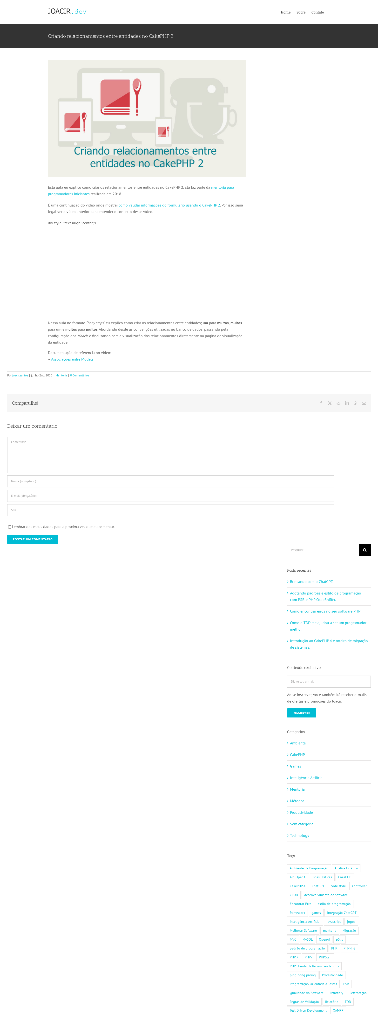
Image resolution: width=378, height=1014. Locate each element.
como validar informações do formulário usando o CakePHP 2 (169, 205)
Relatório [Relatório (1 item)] (331, 1001)
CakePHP (297, 754)
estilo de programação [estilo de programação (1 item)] (334, 903)
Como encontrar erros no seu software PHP (325, 611)
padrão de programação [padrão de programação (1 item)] (307, 948)
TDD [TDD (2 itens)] (348, 1001)
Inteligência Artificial (307, 777)
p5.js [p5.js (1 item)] (339, 939)
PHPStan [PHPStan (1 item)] (325, 957)
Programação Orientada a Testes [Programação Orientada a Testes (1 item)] (313, 984)
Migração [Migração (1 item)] (349, 930)
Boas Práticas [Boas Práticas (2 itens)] (322, 877)
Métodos (297, 800)
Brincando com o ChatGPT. (311, 581)
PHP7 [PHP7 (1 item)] (309, 957)
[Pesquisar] (365, 550)
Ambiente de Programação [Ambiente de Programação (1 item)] (309, 868)
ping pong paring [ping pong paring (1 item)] (303, 975)
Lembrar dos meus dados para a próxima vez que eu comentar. (63, 526)
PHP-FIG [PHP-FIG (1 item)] (350, 948)
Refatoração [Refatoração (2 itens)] (358, 992)
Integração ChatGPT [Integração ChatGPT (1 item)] (342, 912)
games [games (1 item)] (316, 912)
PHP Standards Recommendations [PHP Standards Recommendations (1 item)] (314, 966)
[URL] (170, 510)
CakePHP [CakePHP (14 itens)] (344, 877)
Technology (299, 835)
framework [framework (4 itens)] (297, 912)
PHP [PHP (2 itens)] (334, 948)
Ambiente (298, 743)
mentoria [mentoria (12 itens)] (329, 930)
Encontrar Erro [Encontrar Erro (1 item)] (300, 903)
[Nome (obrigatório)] (170, 481)
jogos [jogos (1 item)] (351, 921)
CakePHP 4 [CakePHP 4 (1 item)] (297, 886)
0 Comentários (79, 375)
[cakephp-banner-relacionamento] (147, 118)
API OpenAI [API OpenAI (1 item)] (298, 877)
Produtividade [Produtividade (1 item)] (332, 975)
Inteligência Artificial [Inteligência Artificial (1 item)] (305, 921)
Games (295, 766)
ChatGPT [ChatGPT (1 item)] (318, 886)
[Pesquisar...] (323, 550)
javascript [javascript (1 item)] (334, 921)
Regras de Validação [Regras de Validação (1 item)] (304, 1001)
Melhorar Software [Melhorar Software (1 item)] (303, 930)
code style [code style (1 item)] (338, 886)
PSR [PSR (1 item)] (346, 984)
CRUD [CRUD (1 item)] (294, 894)
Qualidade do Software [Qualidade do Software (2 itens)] (307, 992)
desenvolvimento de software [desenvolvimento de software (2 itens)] (326, 894)
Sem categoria (301, 823)
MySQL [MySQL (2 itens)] (308, 939)
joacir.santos (20, 375)
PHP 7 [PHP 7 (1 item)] (294, 957)
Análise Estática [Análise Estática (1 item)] (346, 868)
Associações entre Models (72, 359)
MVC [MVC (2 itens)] (293, 939)
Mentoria (61, 375)
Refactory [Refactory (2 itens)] (336, 992)
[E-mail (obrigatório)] (170, 496)
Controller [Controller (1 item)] (359, 886)
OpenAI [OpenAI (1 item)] (324, 939)
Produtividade (301, 812)
